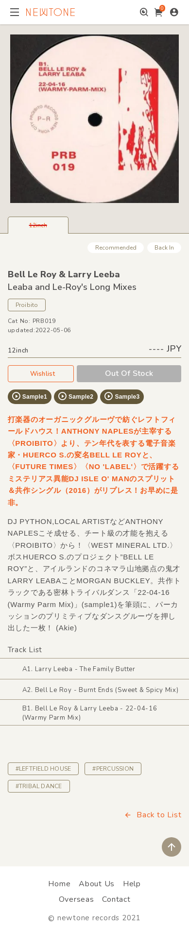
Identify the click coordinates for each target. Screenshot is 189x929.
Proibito (27, 305)
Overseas (76, 899)
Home (59, 883)
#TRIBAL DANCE (39, 786)
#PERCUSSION (113, 769)
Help (132, 883)
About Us (97, 883)
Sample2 (75, 396)
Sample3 (121, 396)
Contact (116, 899)
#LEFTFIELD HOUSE (43, 769)
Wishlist (40, 373)
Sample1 (29, 396)
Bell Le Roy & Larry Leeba (64, 274)
